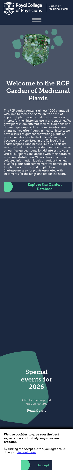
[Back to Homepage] (36, 14)
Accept (35, 465)
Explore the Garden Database (33, 187)
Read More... (36, 410)
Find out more (26, 452)
